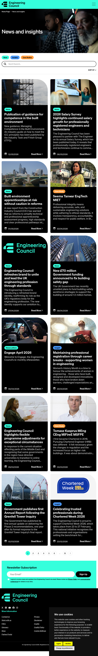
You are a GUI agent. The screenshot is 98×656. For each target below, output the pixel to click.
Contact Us (6, 621)
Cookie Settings (40, 635)
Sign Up (83, 579)
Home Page (6, 11)
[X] (2, 612)
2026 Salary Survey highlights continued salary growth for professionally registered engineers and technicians (72, 122)
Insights (15, 57)
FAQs (4, 628)
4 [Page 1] (43, 557)
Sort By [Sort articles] (92, 70)
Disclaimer (38, 625)
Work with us (6, 625)
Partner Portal (7, 639)
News (5, 57)
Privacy (37, 621)
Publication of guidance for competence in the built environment (24, 118)
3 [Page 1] (38, 557)
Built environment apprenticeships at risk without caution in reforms (24, 199)
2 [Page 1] (33, 557)
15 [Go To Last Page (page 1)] (65, 557)
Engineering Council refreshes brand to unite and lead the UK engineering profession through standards (22, 278)
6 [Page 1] (54, 557)
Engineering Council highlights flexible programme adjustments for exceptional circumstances (23, 438)
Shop (4, 635)
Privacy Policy (72, 584)
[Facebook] (14, 612)
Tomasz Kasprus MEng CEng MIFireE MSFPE (70, 432)
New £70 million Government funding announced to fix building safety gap (72, 276)
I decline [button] (68, 644)
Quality (36, 628)
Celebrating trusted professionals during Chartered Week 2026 (69, 516)
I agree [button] (58, 644)
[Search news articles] (49, 64)
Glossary (5, 632)
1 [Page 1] (27, 557)
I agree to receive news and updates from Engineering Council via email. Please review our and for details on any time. (50, 585)
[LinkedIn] (6, 612)
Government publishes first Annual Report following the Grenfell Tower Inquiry (21, 518)
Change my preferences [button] (64, 648)
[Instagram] (17, 612)
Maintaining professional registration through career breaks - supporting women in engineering (73, 358)
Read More (36, 154)
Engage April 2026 (18, 352)
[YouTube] (10, 612)
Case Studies (27, 57)
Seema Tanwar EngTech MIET (70, 198)
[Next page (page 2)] (70, 558)
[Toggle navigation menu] (93, 4)
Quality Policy (39, 632)
